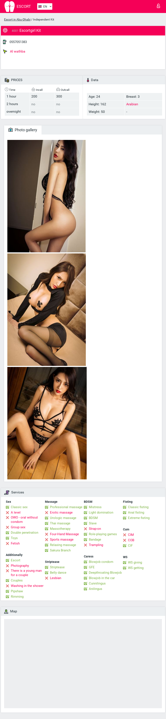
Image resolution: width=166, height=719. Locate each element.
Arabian (132, 104)
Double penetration (24, 533)
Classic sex (19, 507)
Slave (93, 523)
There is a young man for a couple (26, 573)
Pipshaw (17, 591)
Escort (15, 560)
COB (131, 540)
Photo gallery (22, 130)
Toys (14, 538)
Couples (17, 580)
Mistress (95, 507)
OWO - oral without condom (24, 520)
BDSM (93, 518)
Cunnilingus (97, 583)
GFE (92, 567)
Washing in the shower (27, 586)
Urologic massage (63, 518)
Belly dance (58, 573)
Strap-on (95, 529)
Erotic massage (61, 512)
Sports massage (61, 539)
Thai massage (60, 523)
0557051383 (18, 42)
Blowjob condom (101, 562)
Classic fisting (138, 507)
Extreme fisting (139, 518)
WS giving (135, 562)
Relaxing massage (63, 545)
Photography (20, 566)
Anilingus (95, 589)
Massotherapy (60, 529)
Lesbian (55, 578)
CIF (130, 546)
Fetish (15, 543)
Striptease (57, 567)
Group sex (18, 527)
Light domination (101, 512)
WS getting (136, 568)
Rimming (17, 597)
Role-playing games (103, 534)
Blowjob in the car (102, 578)
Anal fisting (136, 512)
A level (16, 512)
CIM (131, 535)
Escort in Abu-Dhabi (17, 19)
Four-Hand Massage (64, 534)
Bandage (95, 539)
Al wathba (14, 51)
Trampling (96, 545)
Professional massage (66, 507)
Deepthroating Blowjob (105, 573)
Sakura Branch (60, 550)
